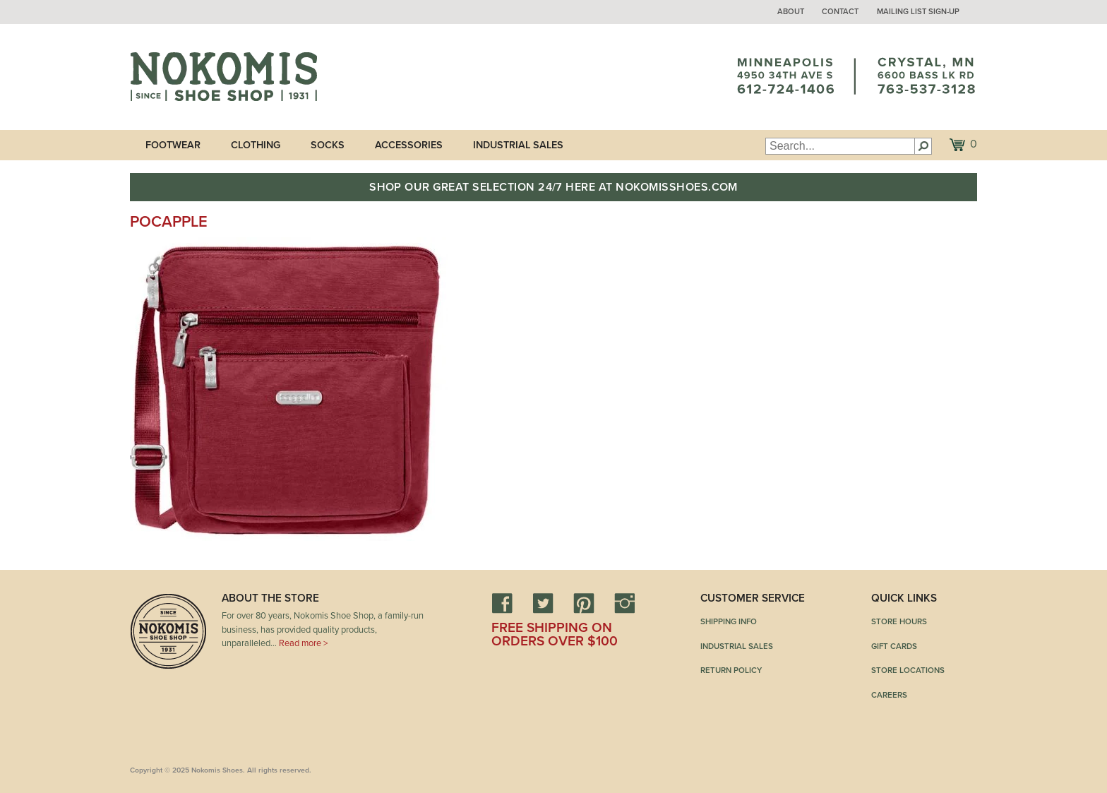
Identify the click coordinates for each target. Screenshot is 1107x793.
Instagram (624, 603)
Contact (840, 11)
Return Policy (731, 670)
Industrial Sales (518, 145)
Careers (889, 695)
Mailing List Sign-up (918, 11)
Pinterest (583, 603)
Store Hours (899, 621)
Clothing (255, 145)
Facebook (502, 603)
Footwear (173, 145)
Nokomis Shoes (223, 77)
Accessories (409, 145)
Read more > (303, 643)
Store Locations (908, 670)
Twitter (543, 603)
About (790, 11)
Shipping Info (728, 621)
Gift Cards (894, 646)
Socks (328, 145)
